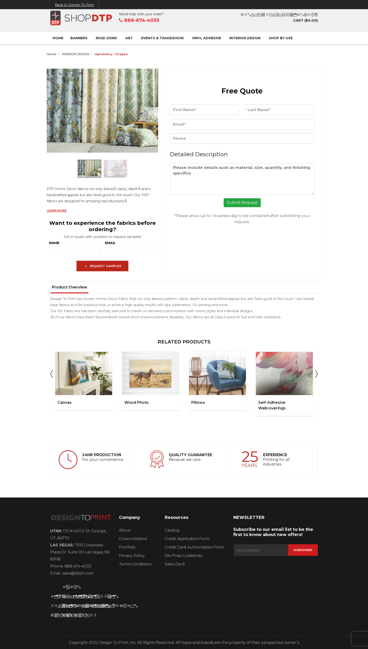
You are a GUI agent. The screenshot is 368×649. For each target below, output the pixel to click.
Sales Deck (175, 564)
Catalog (172, 530)
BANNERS (79, 38)
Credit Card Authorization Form (194, 547)
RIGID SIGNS (106, 38)
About (125, 530)
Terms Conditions (135, 564)
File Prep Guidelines (184, 555)
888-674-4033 (139, 20)
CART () (279, 18)
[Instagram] (79, 597)
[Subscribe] (303, 550)
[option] (83, 380)
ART (129, 38)
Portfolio (127, 547)
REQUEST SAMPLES (103, 266)
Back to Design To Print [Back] (74, 5)
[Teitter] (67, 587)
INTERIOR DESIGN (245, 38)
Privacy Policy (132, 555)
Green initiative (133, 538)
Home (58, 38)
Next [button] (316, 375)
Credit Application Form (187, 538)
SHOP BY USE (281, 38)
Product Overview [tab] (69, 287)
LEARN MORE (57, 210)
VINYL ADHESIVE (206, 38)
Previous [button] (51, 375)
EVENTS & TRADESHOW (162, 38)
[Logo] (81, 518)
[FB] (55, 597)
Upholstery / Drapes (111, 54)
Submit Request (242, 202)
